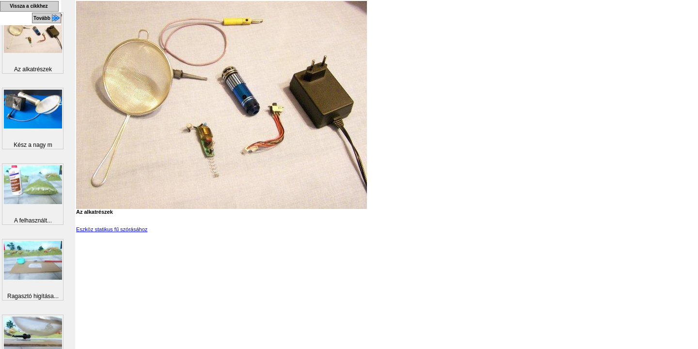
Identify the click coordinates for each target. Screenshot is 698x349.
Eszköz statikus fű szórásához (111, 229)
